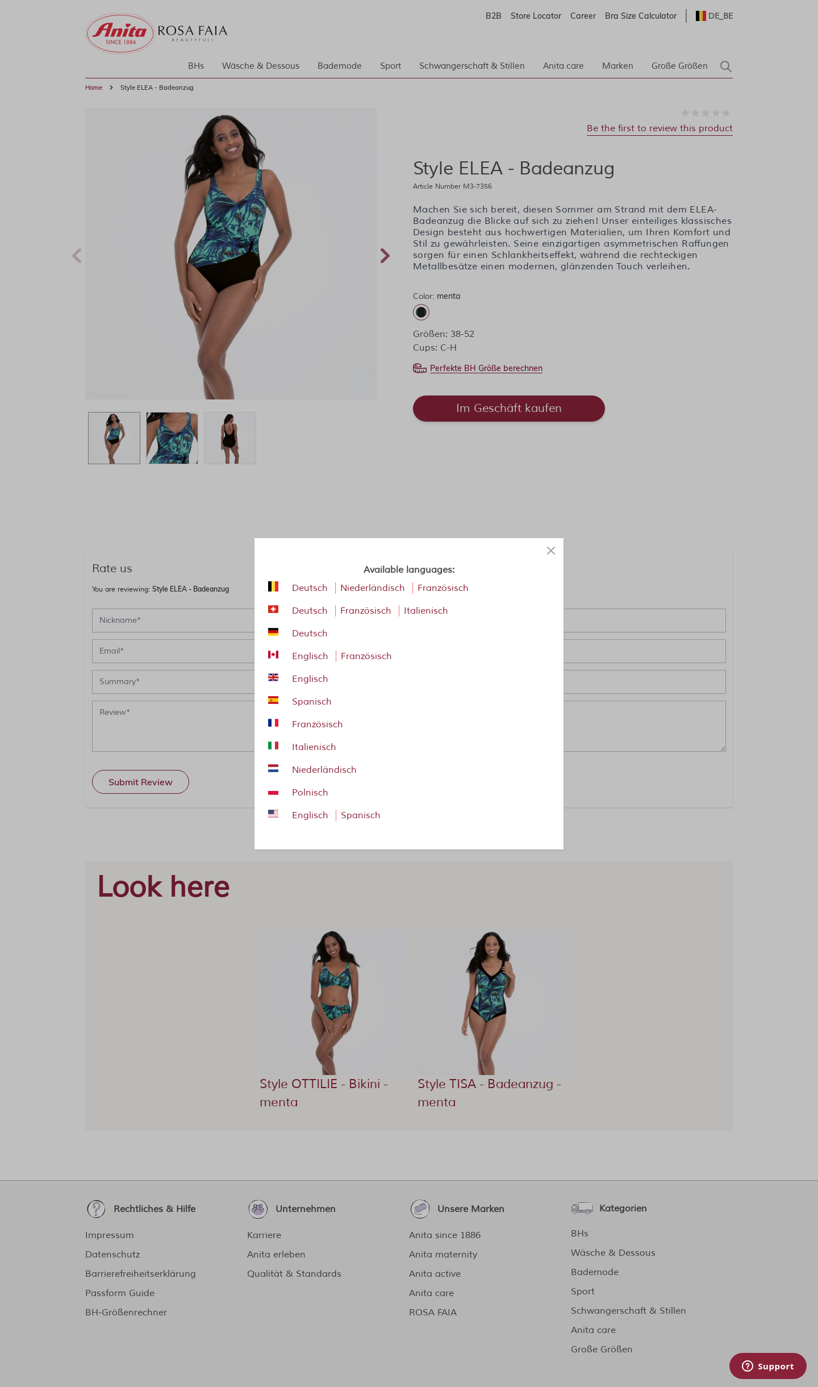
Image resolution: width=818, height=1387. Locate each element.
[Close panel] (551, 550)
